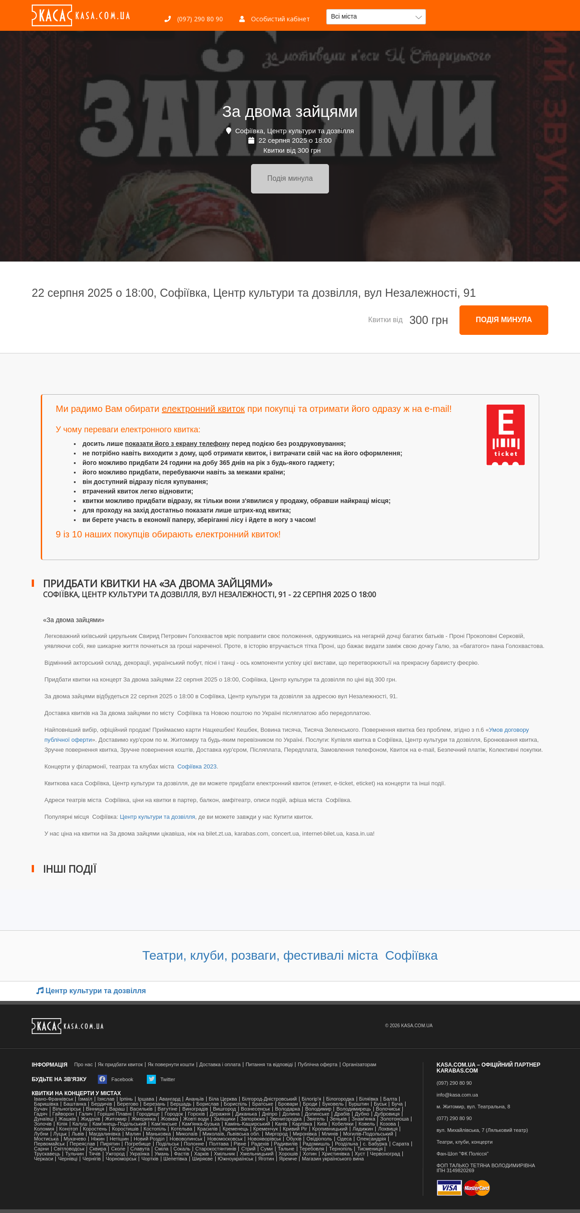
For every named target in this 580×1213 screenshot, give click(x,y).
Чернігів (91, 1158)
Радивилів (286, 1143)
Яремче (288, 1158)
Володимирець (353, 1109)
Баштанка (74, 1104)
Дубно (362, 1114)
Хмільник (224, 1153)
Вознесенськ (255, 1109)
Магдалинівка (105, 1133)
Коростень (95, 1128)
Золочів (43, 1123)
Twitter (161, 1079)
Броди (310, 1104)
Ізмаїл (85, 1099)
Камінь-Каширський (247, 1123)
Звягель (316, 1118)
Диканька (246, 1114)
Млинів (330, 1133)
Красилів (207, 1128)
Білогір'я (311, 1099)
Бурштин (358, 1104)
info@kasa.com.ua (457, 1094)
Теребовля (312, 1148)
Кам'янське (164, 1123)
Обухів (293, 1138)
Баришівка (46, 1104)
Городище (148, 1114)
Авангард (169, 1099)
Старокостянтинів (215, 1148)
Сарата (400, 1143)
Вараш (117, 1109)
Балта (390, 1099)
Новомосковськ (224, 1138)
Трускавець (47, 1153)
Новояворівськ (264, 1138)
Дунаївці (43, 1118)
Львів (78, 1133)
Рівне (240, 1143)
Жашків (67, 1118)
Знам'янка (363, 1118)
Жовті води (195, 1118)
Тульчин (74, 1153)
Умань (162, 1153)
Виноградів (195, 1109)
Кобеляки (342, 1123)
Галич (85, 1114)
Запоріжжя (252, 1118)
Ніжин (98, 1138)
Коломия (44, 1128)
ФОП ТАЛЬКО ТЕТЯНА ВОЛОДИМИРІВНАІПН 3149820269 (486, 1168)
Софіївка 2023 (196, 766)
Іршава (146, 1099)
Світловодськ (69, 1148)
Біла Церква (223, 1099)
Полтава (218, 1143)
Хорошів (288, 1153)
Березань (154, 1104)
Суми (267, 1148)
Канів (281, 1123)
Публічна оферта (317, 1064)
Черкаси (43, 1158)
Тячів (95, 1153)
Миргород (276, 1133)
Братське (262, 1104)
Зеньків (338, 1118)
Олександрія (371, 1138)
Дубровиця (387, 1114)
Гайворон (63, 1114)
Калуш (79, 1123)
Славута (140, 1148)
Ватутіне (168, 1109)
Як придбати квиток (120, 1064)
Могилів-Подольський (368, 1133)
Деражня (220, 1114)
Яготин (266, 1158)
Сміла (162, 1148)
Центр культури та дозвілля (157, 816)
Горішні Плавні (114, 1114)
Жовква (170, 1118)
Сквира (97, 1148)
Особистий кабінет (274, 18)
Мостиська (46, 1138)
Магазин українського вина (333, 1158)
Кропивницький (330, 1128)
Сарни (41, 1148)
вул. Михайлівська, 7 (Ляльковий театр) (482, 1130)
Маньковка (158, 1133)
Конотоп (68, 1128)
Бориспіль (235, 1104)
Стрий (248, 1148)
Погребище (138, 1143)
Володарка (287, 1109)
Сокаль (182, 1148)
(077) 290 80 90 (454, 1118)
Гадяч (41, 1114)
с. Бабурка (375, 1143)
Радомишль (316, 1143)
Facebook (115, 1079)
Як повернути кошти (171, 1064)
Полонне (194, 1143)
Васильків (141, 1109)
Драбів (342, 1114)
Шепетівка (175, 1158)
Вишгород (224, 1109)
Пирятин (110, 1143)
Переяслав (82, 1143)
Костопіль (155, 1128)
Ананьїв (194, 1099)
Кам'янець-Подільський (119, 1123)
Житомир (115, 1118)
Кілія (62, 1123)
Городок (173, 1114)
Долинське (316, 1114)
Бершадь (181, 1104)
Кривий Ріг (295, 1128)
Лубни (41, 1133)
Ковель (366, 1123)
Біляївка (368, 1099)
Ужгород (115, 1153)
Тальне (286, 1148)
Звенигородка (285, 1118)
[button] (376, 16)
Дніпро (269, 1114)
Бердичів (101, 1104)
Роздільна (346, 1143)
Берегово (127, 1104)
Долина (291, 1114)
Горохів (196, 1114)
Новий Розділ (149, 1138)
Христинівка (336, 1153)
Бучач (41, 1109)
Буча (397, 1104)
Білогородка (340, 1099)
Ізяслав (106, 1099)
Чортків (149, 1158)
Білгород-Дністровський (269, 1099)
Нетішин (119, 1138)
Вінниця (95, 1109)
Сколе (118, 1148)
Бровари (288, 1104)
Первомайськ (49, 1143)
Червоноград (385, 1153)
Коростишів (125, 1128)
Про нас (83, 1064)
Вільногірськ (67, 1109)
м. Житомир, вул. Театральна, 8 (473, 1106)
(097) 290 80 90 (193, 18)
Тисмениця (369, 1148)
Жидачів (90, 1118)
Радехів (260, 1143)
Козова (388, 1123)
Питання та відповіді (269, 1064)
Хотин (309, 1153)
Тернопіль (340, 1148)
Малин (133, 1133)
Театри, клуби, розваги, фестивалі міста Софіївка (290, 955)
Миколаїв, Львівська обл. (231, 1133)
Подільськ (167, 1143)
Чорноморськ (121, 1158)
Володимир (318, 1109)
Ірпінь (126, 1099)
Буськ (380, 1104)
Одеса (344, 1138)
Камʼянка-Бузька (201, 1123)
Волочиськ (388, 1109)
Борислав (207, 1104)
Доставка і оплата (220, 1064)
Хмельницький (256, 1153)
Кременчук (265, 1128)
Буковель (332, 1104)
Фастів (181, 1153)
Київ (322, 1123)
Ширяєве (202, 1158)
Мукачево (75, 1138)
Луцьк (60, 1133)
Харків (201, 1153)
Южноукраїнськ (235, 1158)
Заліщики (225, 1118)
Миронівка (305, 1133)
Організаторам (360, 1064)
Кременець (235, 1128)
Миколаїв (187, 1133)
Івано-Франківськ (53, 1099)
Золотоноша (394, 1118)
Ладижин (363, 1128)
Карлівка (302, 1123)
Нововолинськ (185, 1138)
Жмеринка (143, 1118)
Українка (140, 1153)
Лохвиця (387, 1128)
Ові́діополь (319, 1138)
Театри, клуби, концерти (465, 1142)
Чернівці (67, 1158)
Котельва (181, 1128)
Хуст (360, 1153)
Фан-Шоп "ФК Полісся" (463, 1153)
